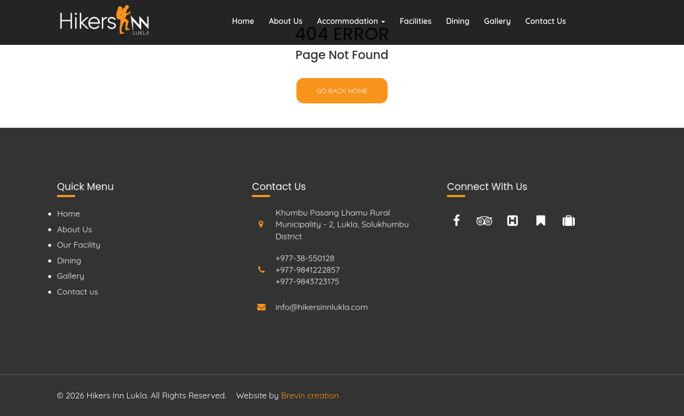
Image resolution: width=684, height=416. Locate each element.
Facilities (415, 21)
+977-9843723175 (307, 282)
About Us (285, 21)
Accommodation (351, 21)
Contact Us (546, 21)
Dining (457, 21)
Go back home (342, 90)
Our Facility (77, 244)
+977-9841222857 (307, 270)
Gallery (497, 21)
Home (243, 21)
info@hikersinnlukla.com (321, 306)
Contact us (77, 292)
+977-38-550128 (304, 258)
